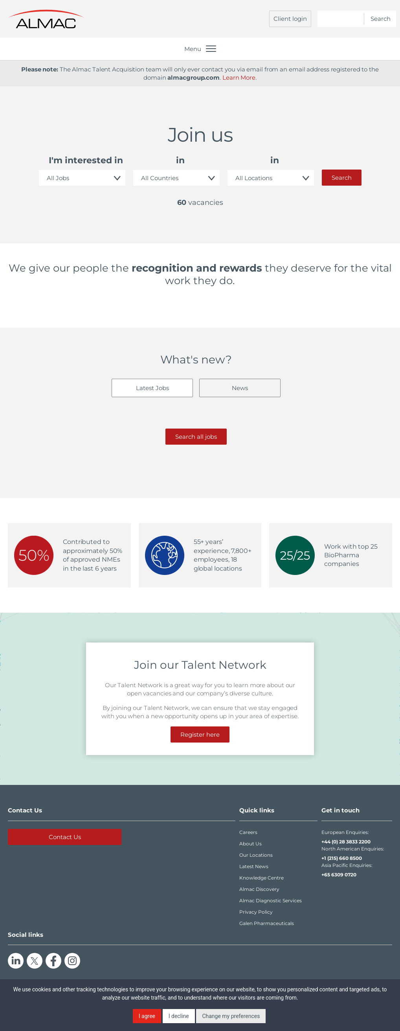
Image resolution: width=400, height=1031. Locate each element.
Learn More (238, 77)
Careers (248, 832)
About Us (250, 844)
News (240, 388)
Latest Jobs (152, 388)
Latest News (253, 866)
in (180, 160)
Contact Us (65, 837)
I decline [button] (179, 1016)
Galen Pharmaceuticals (266, 923)
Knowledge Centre (261, 878)
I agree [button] (147, 1016)
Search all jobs (196, 436)
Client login (290, 18)
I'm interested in (86, 160)
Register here (200, 734)
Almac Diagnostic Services (270, 900)
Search (342, 177)
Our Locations (256, 855)
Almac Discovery (259, 889)
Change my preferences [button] (231, 1016)
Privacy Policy (256, 912)
